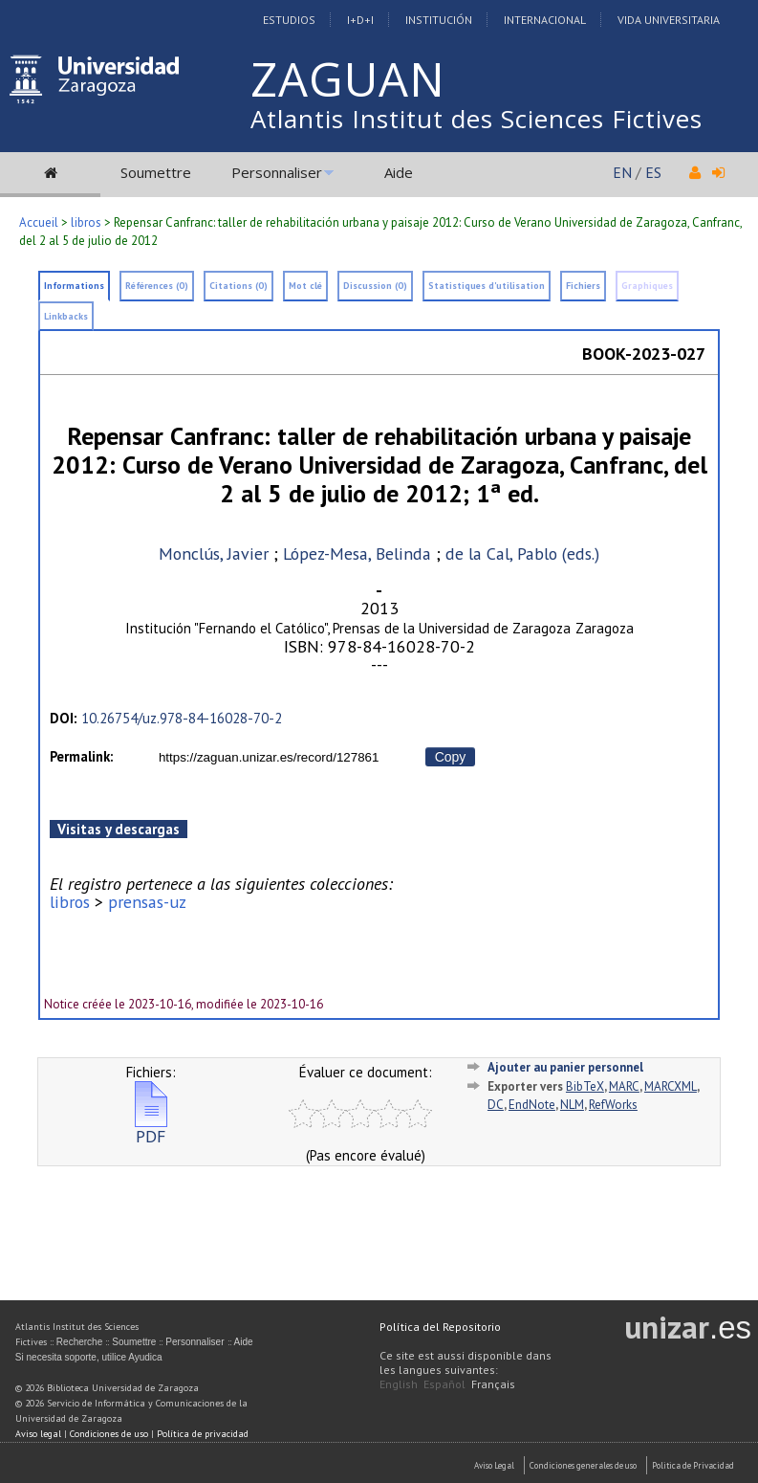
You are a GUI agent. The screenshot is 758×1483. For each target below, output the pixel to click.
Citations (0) (238, 285)
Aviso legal (38, 1434)
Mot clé (305, 285)
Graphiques (647, 285)
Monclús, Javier (214, 553)
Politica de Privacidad (693, 1465)
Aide (398, 172)
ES (653, 172)
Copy (450, 756)
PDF (151, 1128)
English (398, 1384)
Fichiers (583, 285)
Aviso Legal (494, 1465)
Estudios (289, 19)
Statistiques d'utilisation (486, 285)
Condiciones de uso (109, 1434)
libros (86, 222)
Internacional (545, 19)
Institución (438, 19)
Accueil (38, 222)
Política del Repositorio (440, 1326)
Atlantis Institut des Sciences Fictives (476, 118)
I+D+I (360, 19)
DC (495, 1104)
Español (444, 1384)
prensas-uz (147, 902)
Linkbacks (66, 316)
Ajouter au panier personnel (565, 1067)
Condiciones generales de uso (583, 1465)
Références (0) (156, 285)
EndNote (532, 1104)
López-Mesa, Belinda (357, 553)
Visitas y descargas (118, 829)
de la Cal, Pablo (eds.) (522, 553)
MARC (624, 1086)
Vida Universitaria (668, 19)
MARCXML (670, 1086)
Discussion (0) (375, 285)
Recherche (79, 1342)
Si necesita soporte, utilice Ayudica (88, 1357)
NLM (572, 1104)
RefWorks (613, 1104)
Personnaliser (276, 172)
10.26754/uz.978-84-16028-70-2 (181, 718)
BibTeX (585, 1086)
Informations (74, 285)
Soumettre (155, 172)
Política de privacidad (203, 1434)
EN (622, 172)
